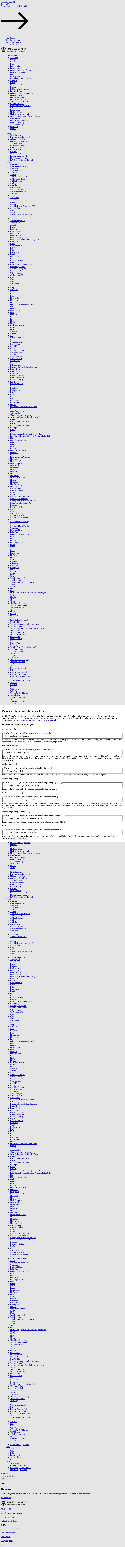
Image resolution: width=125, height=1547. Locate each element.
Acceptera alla (23, 838)
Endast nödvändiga (9, 838)
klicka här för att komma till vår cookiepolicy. (38, 720)
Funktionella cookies (10, 746)
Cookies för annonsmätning (12, 793)
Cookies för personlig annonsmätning (16, 811)
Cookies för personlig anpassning (14, 779)
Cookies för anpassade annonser (14, 826)
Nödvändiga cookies (9, 729)
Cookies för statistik (9, 764)
